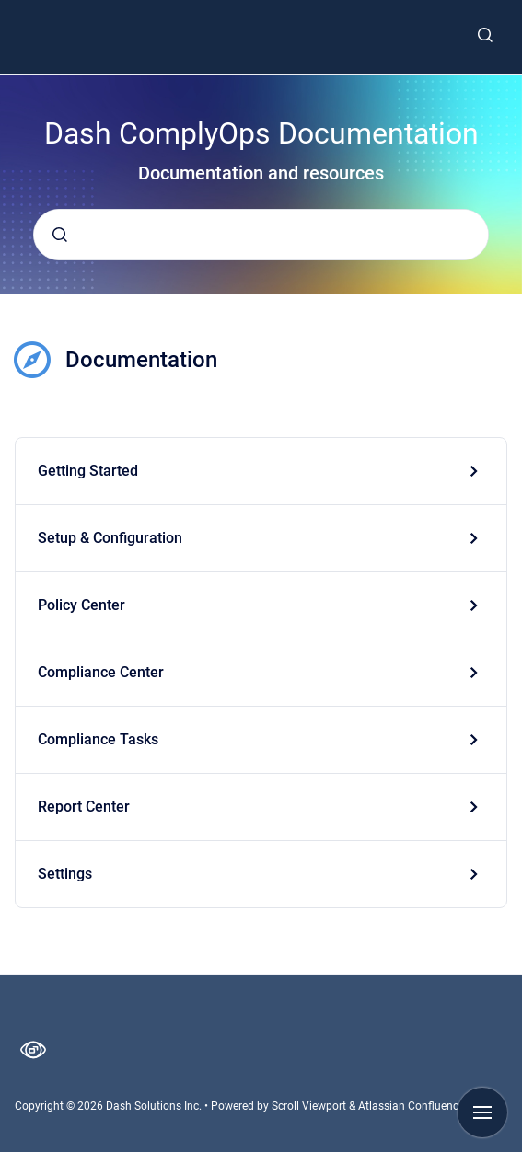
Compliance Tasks (98, 739)
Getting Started (88, 470)
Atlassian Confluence (411, 1106)
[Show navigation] (482, 1112)
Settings (65, 873)
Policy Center (81, 605)
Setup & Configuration (110, 538)
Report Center (84, 806)
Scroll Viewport (310, 1106)
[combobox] (261, 234)
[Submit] (60, 234)
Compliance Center (101, 672)
